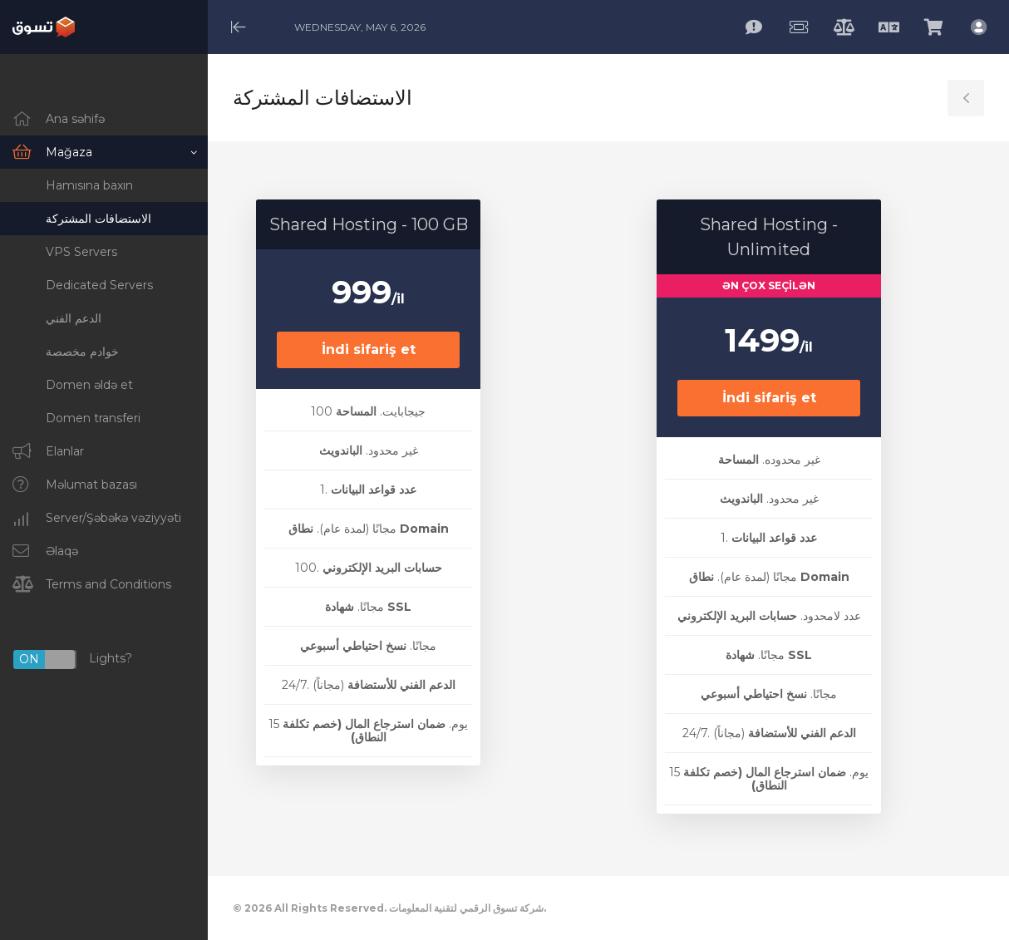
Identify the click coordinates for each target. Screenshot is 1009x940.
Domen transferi (93, 418)
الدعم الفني (73, 318)
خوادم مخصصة (82, 351)
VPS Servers (81, 251)
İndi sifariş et (369, 349)
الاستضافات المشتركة (98, 218)
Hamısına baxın (89, 185)
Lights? (72, 659)
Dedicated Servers (99, 285)
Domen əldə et (89, 384)
